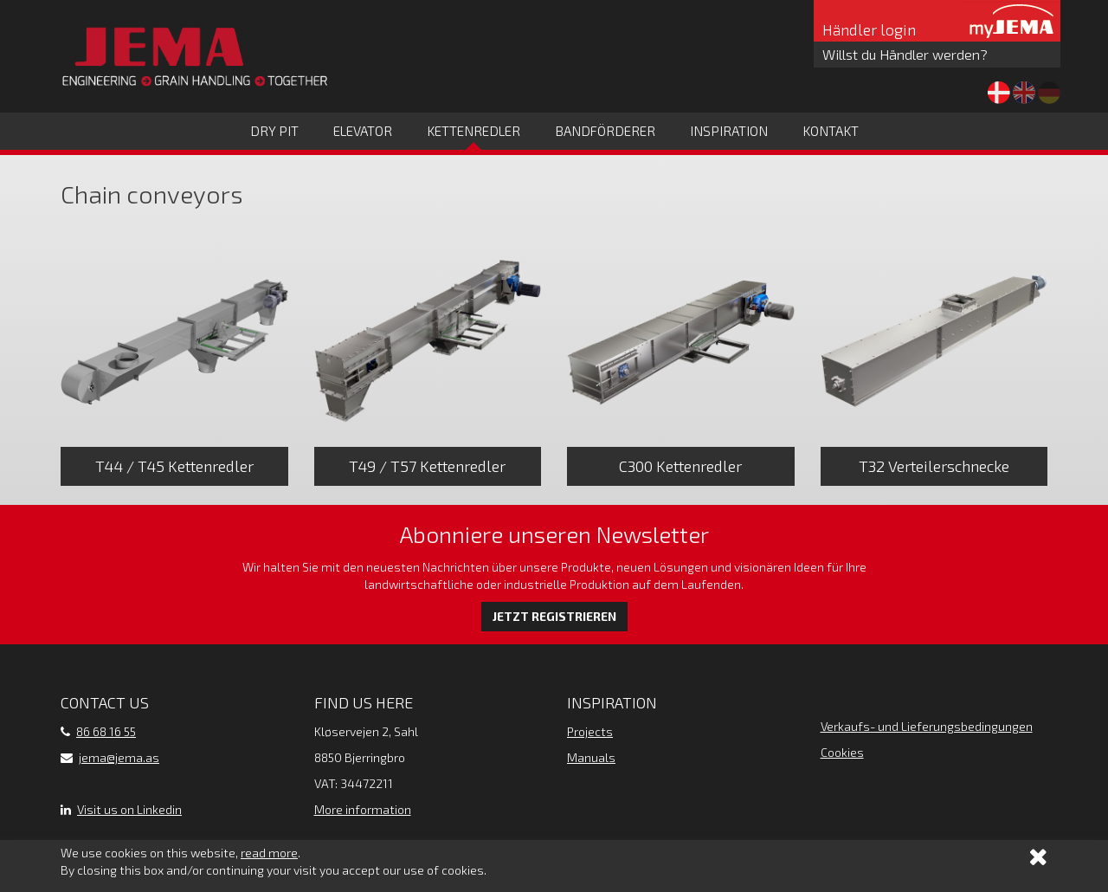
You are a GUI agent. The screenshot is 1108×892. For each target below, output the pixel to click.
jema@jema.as (119, 757)
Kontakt (830, 131)
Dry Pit (274, 131)
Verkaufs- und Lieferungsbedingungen (927, 726)
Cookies (842, 752)
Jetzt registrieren (554, 616)
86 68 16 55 (106, 731)
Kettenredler (473, 131)
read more (269, 852)
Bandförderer (605, 131)
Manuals (591, 757)
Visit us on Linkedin (129, 809)
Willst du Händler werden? (905, 54)
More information (362, 809)
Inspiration (729, 131)
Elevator (362, 131)
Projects (590, 731)
